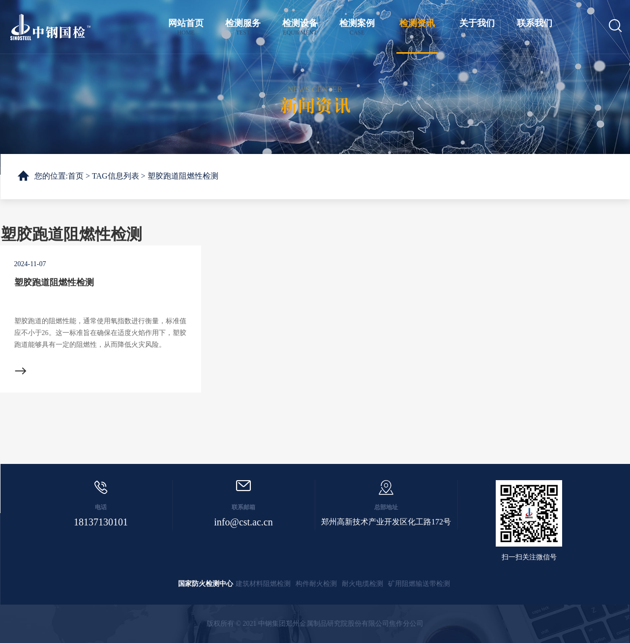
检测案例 (357, 27)
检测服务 (243, 27)
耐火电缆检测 (362, 583)
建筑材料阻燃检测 (263, 583)
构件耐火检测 (316, 583)
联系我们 (534, 27)
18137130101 (101, 522)
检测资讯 (417, 27)
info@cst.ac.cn (243, 522)
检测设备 (300, 27)
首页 (76, 176)
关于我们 (477, 27)
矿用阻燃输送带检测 (419, 583)
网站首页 (186, 27)
